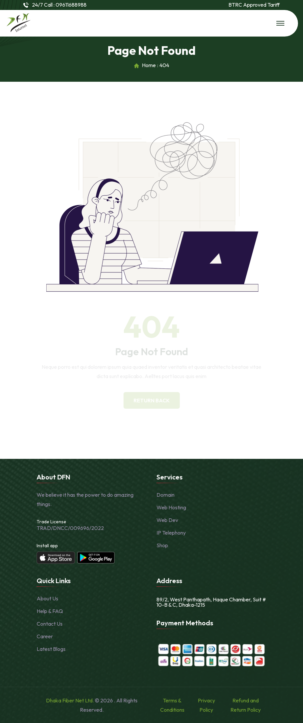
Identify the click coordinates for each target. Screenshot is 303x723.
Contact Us (50, 623)
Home (149, 65)
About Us (47, 598)
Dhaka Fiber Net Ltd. (70, 700)
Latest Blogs (51, 649)
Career (45, 636)
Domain (165, 494)
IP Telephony (171, 532)
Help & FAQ (50, 611)
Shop (162, 545)
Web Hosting (171, 507)
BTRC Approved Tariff (254, 5)
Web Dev (167, 520)
